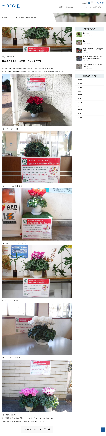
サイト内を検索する (79, 2)
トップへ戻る (103, 429)
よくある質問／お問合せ (96, 7)
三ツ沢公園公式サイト (11, 6)
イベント (78, 7)
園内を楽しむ (69, 7)
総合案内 (61, 7)
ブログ (85, 7)
